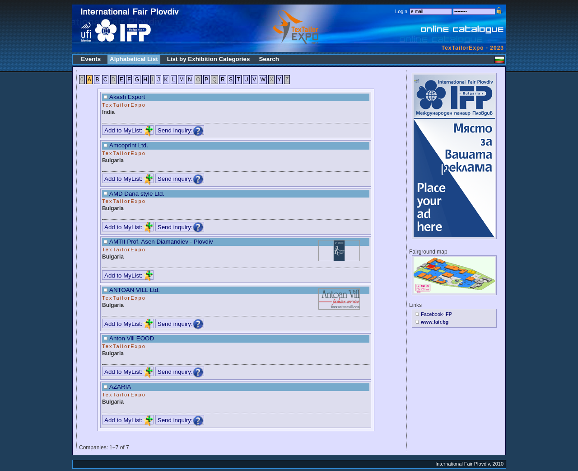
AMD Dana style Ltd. (136, 193)
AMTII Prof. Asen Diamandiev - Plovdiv (161, 241)
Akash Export (127, 97)
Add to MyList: (128, 130)
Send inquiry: (181, 130)
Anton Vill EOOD (131, 338)
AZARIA (120, 386)
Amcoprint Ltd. (128, 145)
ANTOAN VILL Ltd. (134, 290)
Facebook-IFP (436, 314)
